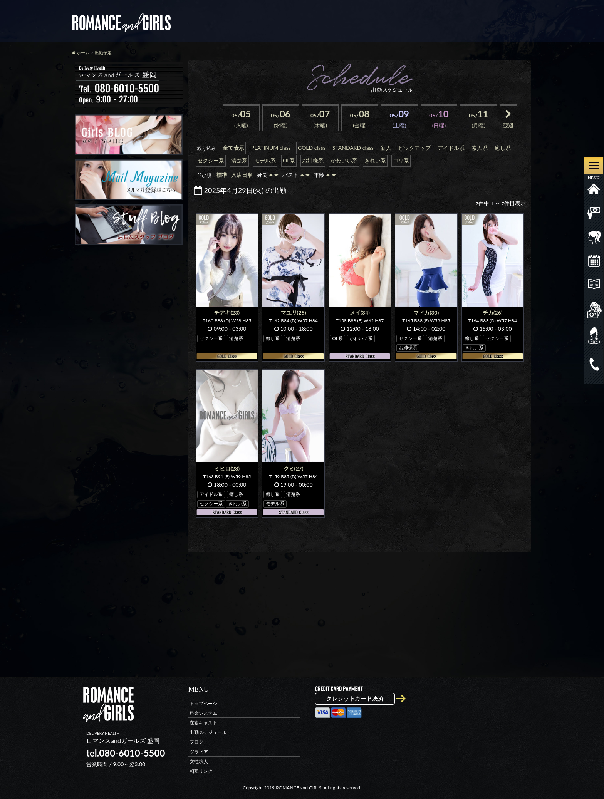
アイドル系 (451, 147)
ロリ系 (401, 160)
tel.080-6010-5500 (125, 753)
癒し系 (503, 147)
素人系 (479, 147)
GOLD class (311, 147)
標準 (221, 174)
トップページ (203, 703)
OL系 (289, 160)
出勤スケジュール (208, 732)
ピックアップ (414, 147)
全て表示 (233, 147)
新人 (386, 147)
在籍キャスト (203, 722)
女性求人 (199, 761)
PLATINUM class (271, 147)
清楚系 (239, 160)
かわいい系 (344, 160)
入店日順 (242, 174)
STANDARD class (353, 147)
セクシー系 (210, 160)
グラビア (199, 751)
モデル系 (265, 160)
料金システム (203, 712)
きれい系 (375, 160)
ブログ (196, 742)
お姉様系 (313, 160)
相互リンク (201, 771)
